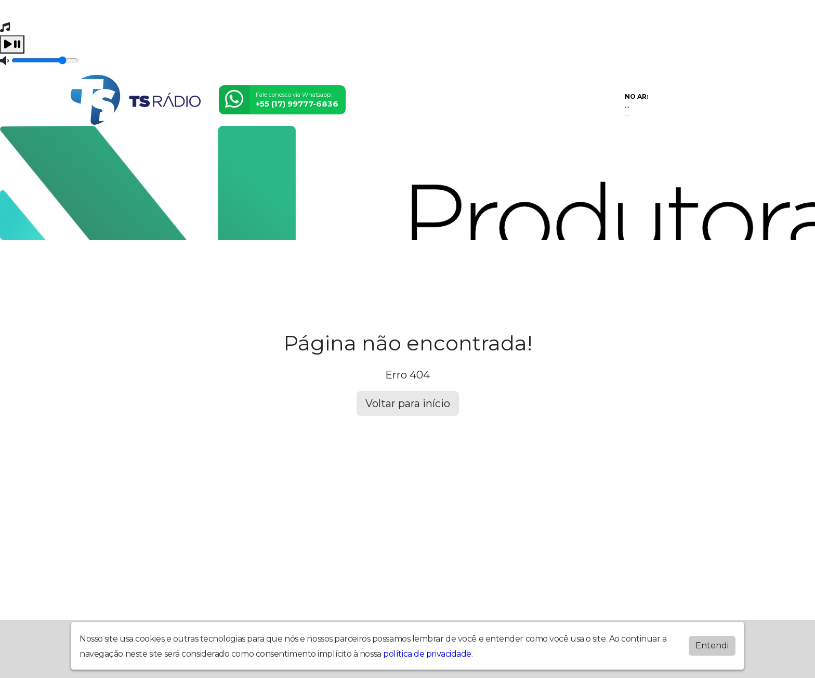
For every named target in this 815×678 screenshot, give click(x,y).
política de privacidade (427, 654)
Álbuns (419, 270)
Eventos (227, 270)
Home (93, 270)
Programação (157, 270)
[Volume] (44, 60)
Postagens (358, 270)
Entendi (712, 645)
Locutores (290, 270)
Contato (471, 270)
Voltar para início (407, 403)
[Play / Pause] (12, 44)
